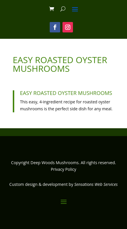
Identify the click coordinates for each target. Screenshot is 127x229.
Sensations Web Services (96, 184)
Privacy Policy (63, 169)
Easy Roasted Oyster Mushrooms (66, 92)
